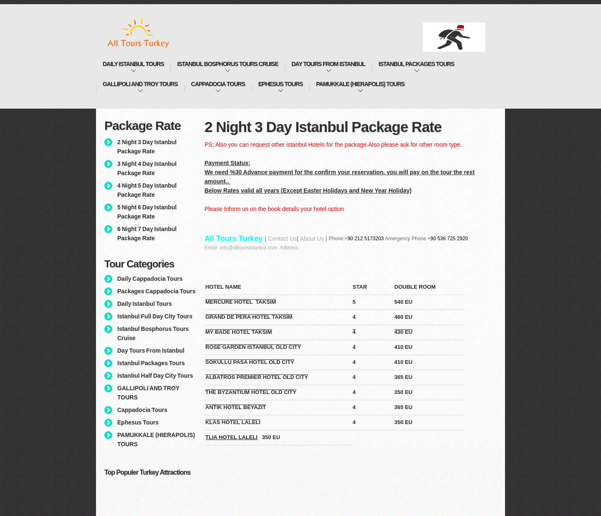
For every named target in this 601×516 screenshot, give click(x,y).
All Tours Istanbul (147, 32)
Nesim (247, 263)
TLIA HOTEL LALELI (231, 437)
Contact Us (282, 238)
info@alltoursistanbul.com (249, 248)
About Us (312, 238)
